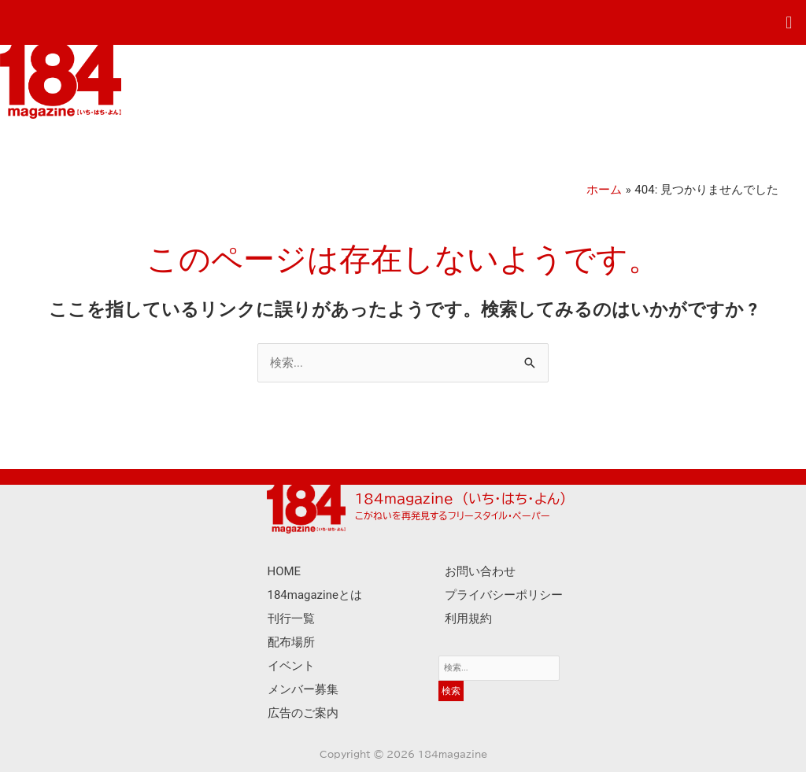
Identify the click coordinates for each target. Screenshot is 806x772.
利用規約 (468, 618)
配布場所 (291, 642)
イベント (291, 666)
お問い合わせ (480, 571)
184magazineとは (315, 595)
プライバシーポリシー (504, 595)
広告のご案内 (303, 713)
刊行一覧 (291, 618)
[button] (789, 22)
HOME (284, 571)
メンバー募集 (303, 689)
